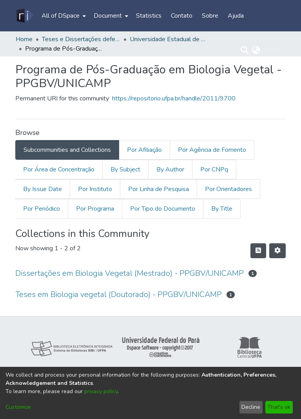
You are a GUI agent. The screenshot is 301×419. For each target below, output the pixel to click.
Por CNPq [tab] (214, 169)
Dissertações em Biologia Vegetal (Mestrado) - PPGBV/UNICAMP (129, 273)
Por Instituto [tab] (95, 189)
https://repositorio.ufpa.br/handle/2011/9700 (174, 98)
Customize (18, 407)
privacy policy (101, 391)
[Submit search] (245, 50)
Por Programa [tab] (95, 208)
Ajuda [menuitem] (236, 15)
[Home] (24, 16)
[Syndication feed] (258, 250)
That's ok (278, 407)
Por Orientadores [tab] (228, 189)
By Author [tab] (170, 169)
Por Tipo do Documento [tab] (162, 208)
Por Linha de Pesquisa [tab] (158, 189)
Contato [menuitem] (181, 15)
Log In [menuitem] (271, 50)
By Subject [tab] (125, 169)
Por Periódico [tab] (41, 208)
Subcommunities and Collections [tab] (67, 150)
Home (24, 39)
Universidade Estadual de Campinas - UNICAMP (169, 39)
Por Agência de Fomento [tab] (212, 150)
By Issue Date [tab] (42, 189)
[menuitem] (63, 15)
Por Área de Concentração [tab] (58, 169)
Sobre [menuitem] (210, 15)
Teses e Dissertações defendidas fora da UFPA (81, 39)
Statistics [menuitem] (148, 15)
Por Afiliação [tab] (144, 150)
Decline (250, 407)
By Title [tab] (221, 208)
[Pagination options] (277, 250)
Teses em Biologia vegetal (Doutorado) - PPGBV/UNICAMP (118, 294)
